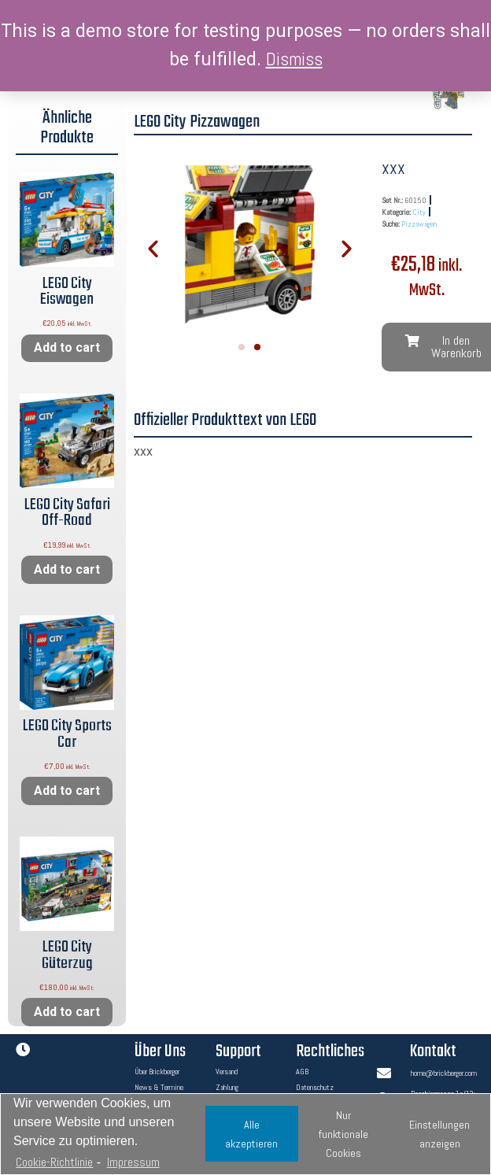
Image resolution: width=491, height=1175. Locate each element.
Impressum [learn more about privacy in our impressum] (133, 1162)
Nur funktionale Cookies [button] (343, 1134)
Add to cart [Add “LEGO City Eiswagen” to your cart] (67, 347)
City (419, 212)
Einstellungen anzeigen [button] (439, 1134)
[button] (241, 347)
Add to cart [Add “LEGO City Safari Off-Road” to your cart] (67, 569)
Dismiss (294, 59)
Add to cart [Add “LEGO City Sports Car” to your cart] (67, 790)
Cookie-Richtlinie (54, 1162)
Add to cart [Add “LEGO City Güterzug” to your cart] (67, 1011)
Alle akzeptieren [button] (251, 1134)
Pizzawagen (419, 224)
